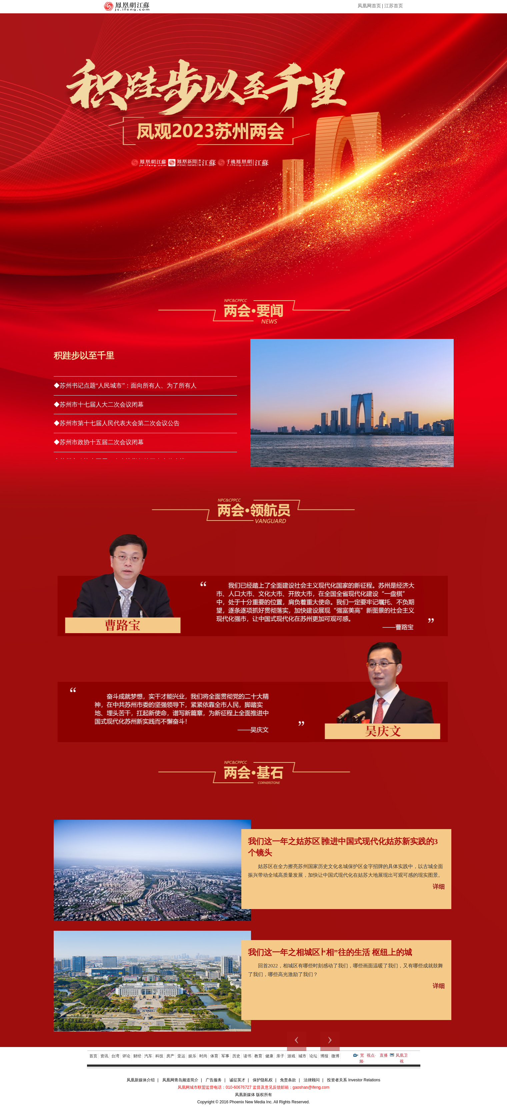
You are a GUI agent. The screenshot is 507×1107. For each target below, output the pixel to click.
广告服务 (214, 1080)
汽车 (148, 1056)
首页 (93, 1056)
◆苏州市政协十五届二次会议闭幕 (99, 442)
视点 (371, 1055)
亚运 (181, 1056)
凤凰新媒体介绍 (141, 1080)
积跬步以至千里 (84, 356)
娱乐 (192, 1056)
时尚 (203, 1056)
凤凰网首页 (369, 5)
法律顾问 (312, 1080)
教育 (258, 1056)
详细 (439, 886)
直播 (384, 1055)
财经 (137, 1056)
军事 (225, 1056)
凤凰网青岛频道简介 (180, 1080)
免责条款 (288, 1080)
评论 (126, 1056)
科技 (159, 1056)
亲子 (280, 1056)
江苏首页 (393, 5)
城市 (302, 1056)
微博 (335, 1056)
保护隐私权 (263, 1080)
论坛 (313, 1056)
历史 (236, 1056)
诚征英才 (237, 1080)
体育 (214, 1056)
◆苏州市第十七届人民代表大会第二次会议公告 (117, 423)
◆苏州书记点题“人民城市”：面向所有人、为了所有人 (125, 385)
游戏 (291, 1056)
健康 (269, 1056)
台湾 (115, 1056)
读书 (247, 1056)
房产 (170, 1056)
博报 (324, 1056)
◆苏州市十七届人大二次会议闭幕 (99, 404)
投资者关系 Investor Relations (353, 1080)
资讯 (104, 1056)
